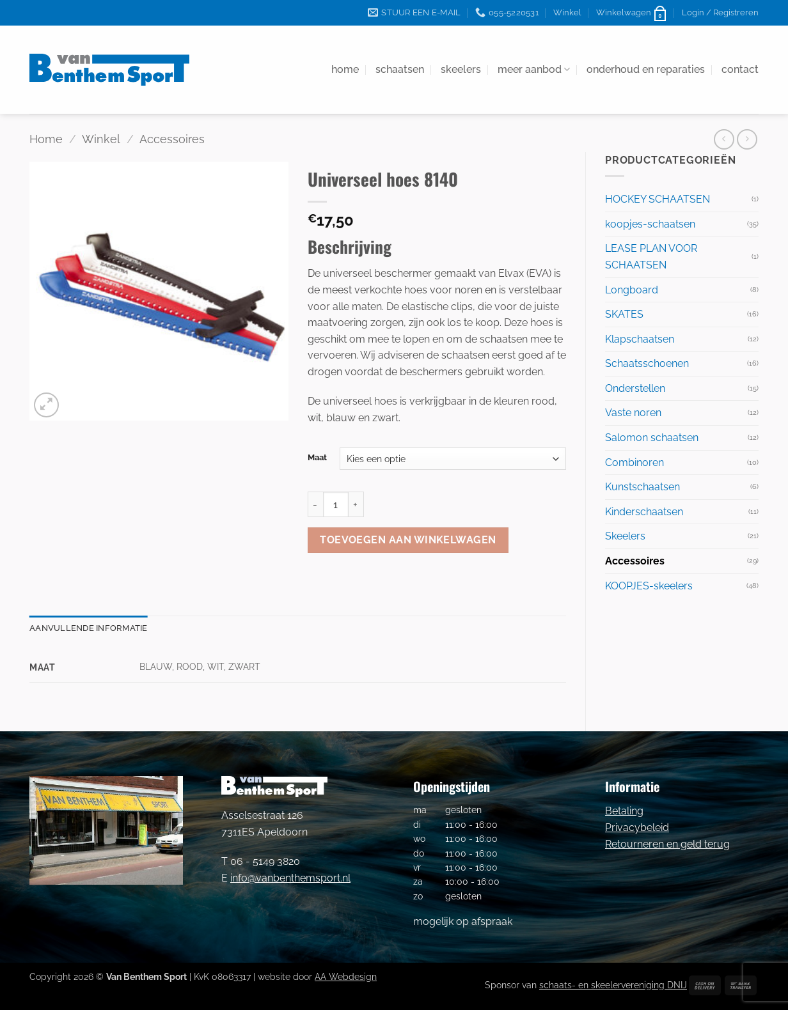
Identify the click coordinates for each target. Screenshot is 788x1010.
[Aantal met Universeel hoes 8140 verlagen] (315, 504)
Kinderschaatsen (644, 512)
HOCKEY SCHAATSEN (657, 199)
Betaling (624, 811)
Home (46, 139)
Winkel (567, 12)
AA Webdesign (346, 976)
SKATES (624, 314)
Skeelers (625, 536)
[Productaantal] (336, 504)
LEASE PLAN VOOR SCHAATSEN (651, 256)
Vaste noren (633, 413)
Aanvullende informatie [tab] (88, 628)
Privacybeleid (637, 827)
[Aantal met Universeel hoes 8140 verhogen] (356, 504)
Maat (317, 457)
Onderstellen (635, 388)
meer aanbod (534, 69)
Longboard (631, 290)
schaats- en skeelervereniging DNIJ (613, 984)
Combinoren (634, 462)
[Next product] (724, 139)
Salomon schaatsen (651, 437)
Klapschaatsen (639, 339)
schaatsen (399, 69)
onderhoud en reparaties (646, 69)
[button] (632, 12)
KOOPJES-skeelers (649, 586)
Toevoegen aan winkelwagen (408, 540)
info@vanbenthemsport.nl (290, 878)
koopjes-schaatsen (650, 224)
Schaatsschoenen (647, 363)
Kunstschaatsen (642, 487)
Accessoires (172, 139)
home (345, 69)
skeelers (461, 69)
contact (740, 69)
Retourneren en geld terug (667, 844)
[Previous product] (747, 139)
